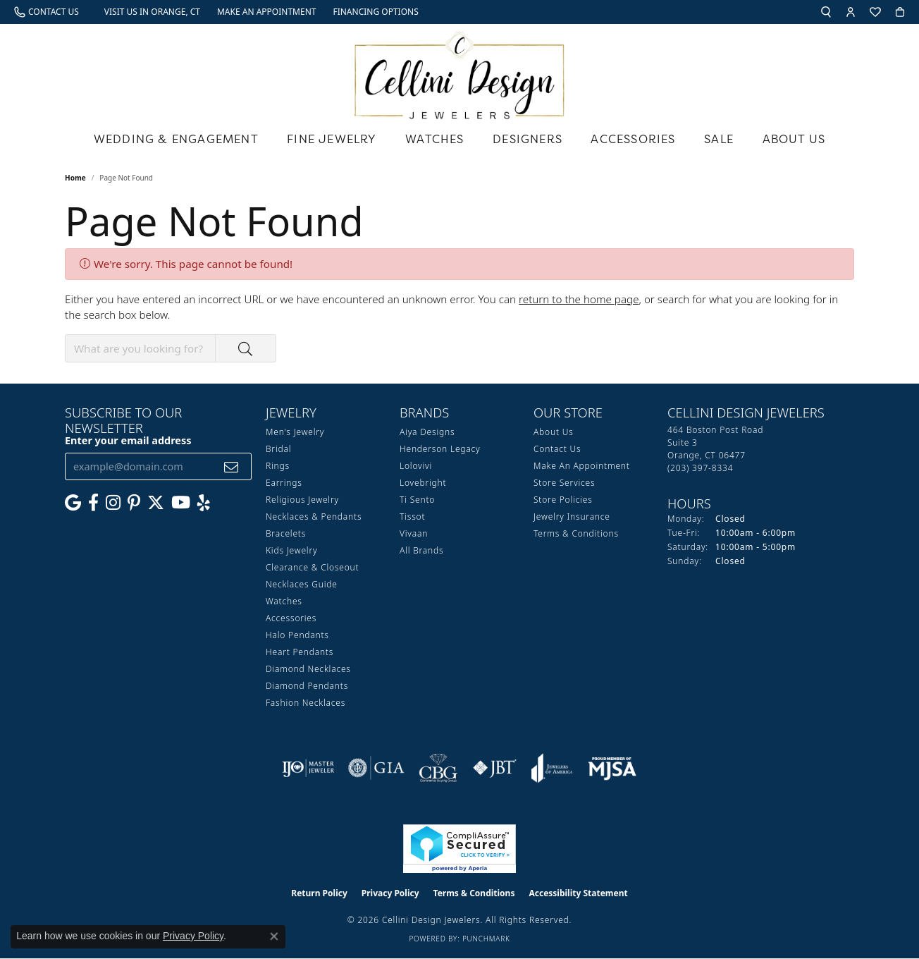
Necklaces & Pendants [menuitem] (314, 517)
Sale (719, 139)
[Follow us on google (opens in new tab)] (73, 502)
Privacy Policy (390, 893)
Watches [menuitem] (284, 601)
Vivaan (414, 533)
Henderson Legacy (440, 449)
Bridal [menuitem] (278, 449)
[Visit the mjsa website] (612, 768)
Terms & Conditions (576, 533)
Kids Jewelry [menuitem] (291, 550)
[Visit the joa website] (551, 768)
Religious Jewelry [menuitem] (302, 500)
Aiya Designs (427, 432)
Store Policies (563, 500)
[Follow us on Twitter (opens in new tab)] (155, 502)
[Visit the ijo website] (308, 768)
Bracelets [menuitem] (286, 533)
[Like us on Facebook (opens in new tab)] (93, 502)
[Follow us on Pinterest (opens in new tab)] (134, 502)
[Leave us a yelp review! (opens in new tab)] (203, 502)
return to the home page (579, 299)
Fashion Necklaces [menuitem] (305, 703)
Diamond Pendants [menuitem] (307, 686)
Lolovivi (416, 466)
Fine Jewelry (331, 139)
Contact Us (557, 449)
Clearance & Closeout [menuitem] (312, 567)
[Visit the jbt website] (494, 768)
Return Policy (319, 893)
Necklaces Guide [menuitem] (302, 584)
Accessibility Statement (578, 893)
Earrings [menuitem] (284, 483)
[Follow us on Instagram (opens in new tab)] (113, 502)
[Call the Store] (700, 468)
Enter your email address (128, 440)
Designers (527, 139)
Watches (434, 139)
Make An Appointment (581, 466)
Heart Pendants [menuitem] (299, 652)
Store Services (564, 483)
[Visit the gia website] (376, 768)
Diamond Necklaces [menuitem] (308, 669)
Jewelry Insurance (571, 517)
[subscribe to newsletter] (231, 466)
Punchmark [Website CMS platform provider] (486, 938)
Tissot (412, 517)
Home (75, 178)
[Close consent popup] (274, 936)
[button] (826, 12)
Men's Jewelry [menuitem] (295, 432)
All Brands (421, 550)
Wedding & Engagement (176, 139)
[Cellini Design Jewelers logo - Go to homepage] (459, 71)
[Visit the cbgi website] (438, 768)
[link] (46, 12)
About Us (794, 139)
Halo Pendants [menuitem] (297, 635)
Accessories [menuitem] (291, 618)
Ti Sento (417, 500)
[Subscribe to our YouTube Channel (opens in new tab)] (180, 502)
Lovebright (423, 483)
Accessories (633, 139)
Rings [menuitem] (278, 466)
